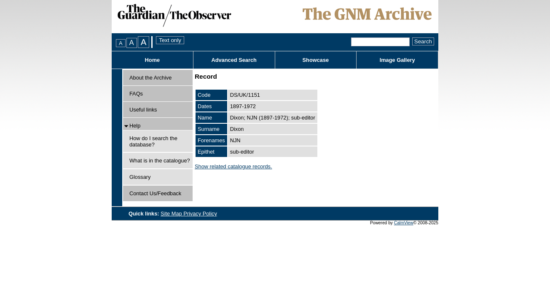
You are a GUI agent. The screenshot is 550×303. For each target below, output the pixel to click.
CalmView (403, 223)
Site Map (172, 213)
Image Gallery (397, 60)
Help (134, 125)
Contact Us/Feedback (155, 193)
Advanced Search (233, 60)
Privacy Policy (200, 213)
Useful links (143, 109)
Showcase (316, 60)
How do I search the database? (153, 141)
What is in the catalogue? (159, 160)
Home (152, 60)
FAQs (136, 93)
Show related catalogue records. (233, 166)
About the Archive (150, 77)
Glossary (140, 177)
